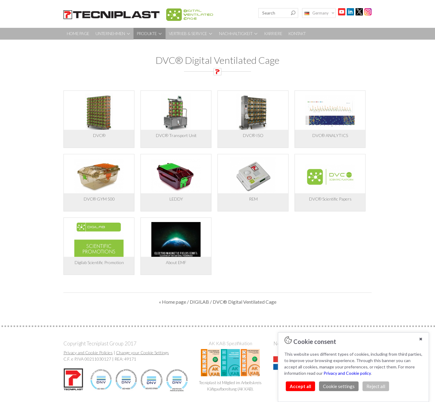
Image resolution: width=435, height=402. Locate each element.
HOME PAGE (78, 33)
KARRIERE (273, 33)
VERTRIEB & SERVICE (191, 33)
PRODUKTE (150, 33)
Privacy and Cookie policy (347, 373)
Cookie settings (339, 386)
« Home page (172, 302)
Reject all (375, 386)
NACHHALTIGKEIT (238, 33)
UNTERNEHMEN (112, 33)
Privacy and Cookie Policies (88, 352)
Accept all (300, 386)
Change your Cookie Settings (142, 352)
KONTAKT (297, 33)
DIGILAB (199, 302)
